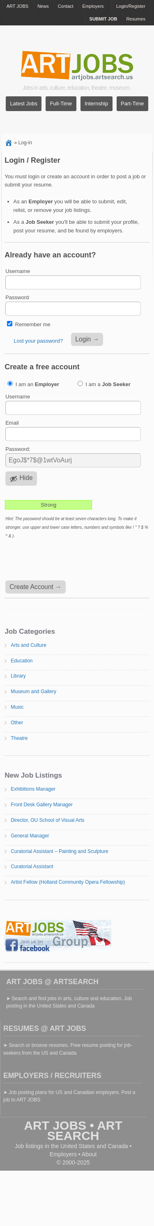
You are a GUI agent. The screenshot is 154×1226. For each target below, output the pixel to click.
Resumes (135, 18)
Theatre (19, 738)
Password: (17, 449)
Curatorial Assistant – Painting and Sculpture (59, 851)
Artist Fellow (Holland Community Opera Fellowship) (68, 882)
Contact (66, 6)
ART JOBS (17, 6)
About (89, 1154)
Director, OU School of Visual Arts (47, 820)
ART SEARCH (84, 1130)
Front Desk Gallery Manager (42, 804)
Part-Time (132, 104)
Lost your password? (38, 341)
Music (17, 707)
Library (18, 676)
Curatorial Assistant (32, 866)
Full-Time (61, 104)
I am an (33, 384)
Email (12, 423)
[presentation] (67, 560)
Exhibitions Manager (33, 789)
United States (77, 1146)
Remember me (33, 324)
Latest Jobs (23, 104)
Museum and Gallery (33, 691)
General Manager (30, 836)
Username (17, 271)
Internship (96, 104)
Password (17, 297)
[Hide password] (21, 478)
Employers (93, 6)
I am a (104, 384)
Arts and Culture (28, 645)
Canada (118, 1146)
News (43, 6)
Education (21, 661)
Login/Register (130, 6)
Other (17, 723)
